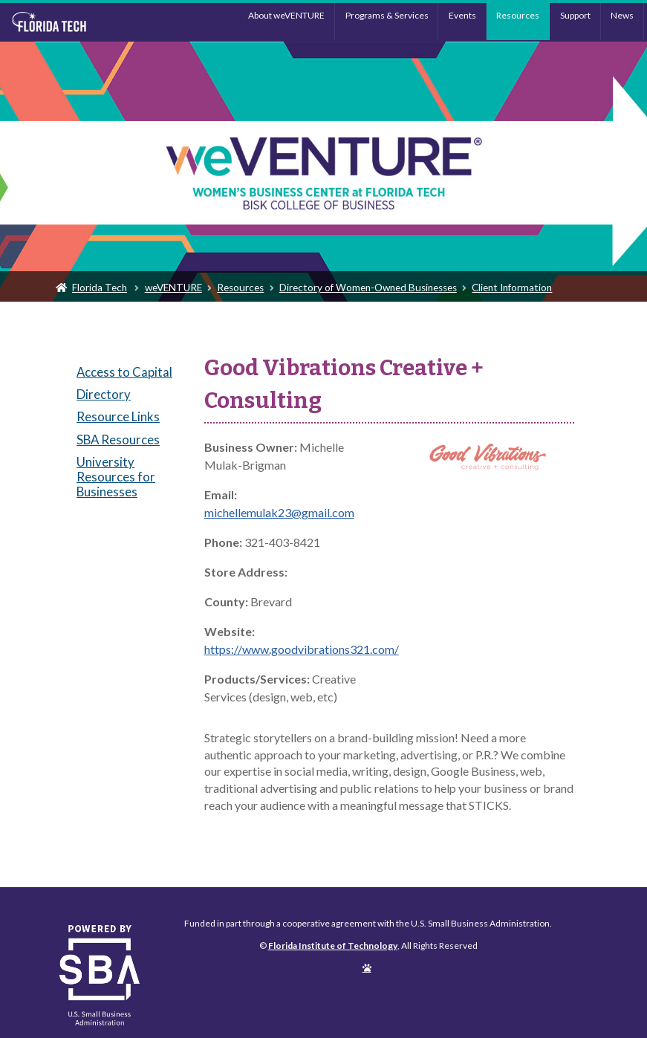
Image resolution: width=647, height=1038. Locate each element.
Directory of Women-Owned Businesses (368, 287)
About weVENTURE (286, 15)
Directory (104, 394)
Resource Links (118, 416)
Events (462, 15)
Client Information (512, 287)
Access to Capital (124, 372)
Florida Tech (99, 287)
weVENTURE (173, 287)
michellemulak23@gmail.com (279, 512)
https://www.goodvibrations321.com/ (301, 649)
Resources (517, 15)
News (622, 15)
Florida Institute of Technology (83, 22)
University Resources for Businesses (116, 476)
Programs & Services (387, 15)
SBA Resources (118, 439)
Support (575, 15)
